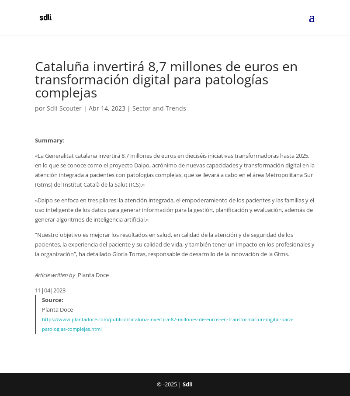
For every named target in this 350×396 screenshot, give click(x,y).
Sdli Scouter (64, 108)
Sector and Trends (159, 108)
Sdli (188, 384)
